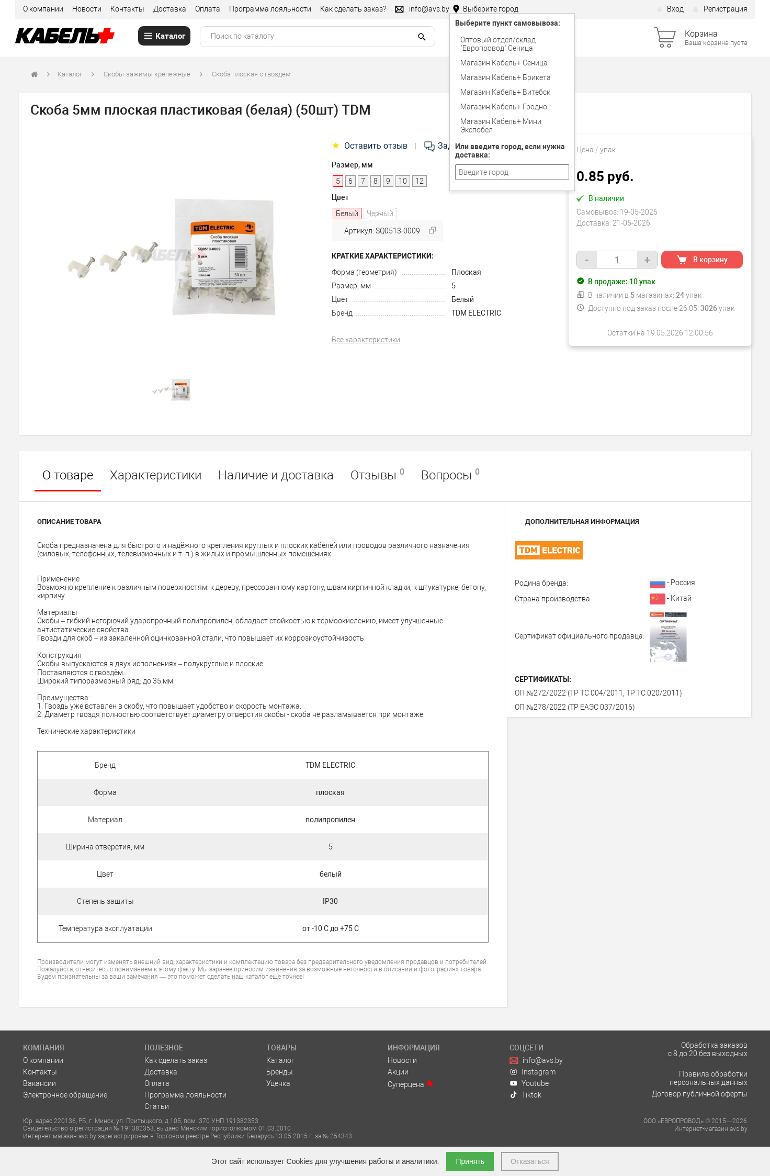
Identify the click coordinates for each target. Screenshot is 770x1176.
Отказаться (530, 1161)
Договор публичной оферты (700, 1094)
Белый (462, 299)
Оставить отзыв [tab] (371, 146)
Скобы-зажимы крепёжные (147, 74)
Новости (86, 9)
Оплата (207, 9)
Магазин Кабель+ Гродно (503, 107)
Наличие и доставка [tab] (276, 475)
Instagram (532, 1072)
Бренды (279, 1072)
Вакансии (39, 1083)
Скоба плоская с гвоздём (251, 74)
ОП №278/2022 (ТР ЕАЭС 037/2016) (575, 707)
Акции (398, 1072)
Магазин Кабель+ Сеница (504, 63)
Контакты (127, 9)
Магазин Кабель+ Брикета (505, 77)
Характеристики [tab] (155, 475)
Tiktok (525, 1095)
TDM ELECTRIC (476, 313)
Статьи (156, 1106)
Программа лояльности (270, 9)
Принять (470, 1161)
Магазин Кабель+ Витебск (505, 92)
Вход (670, 9)
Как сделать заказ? (353, 9)
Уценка (278, 1083)
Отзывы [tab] (377, 475)
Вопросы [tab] (450, 475)
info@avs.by (536, 1060)
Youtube (529, 1083)
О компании (43, 9)
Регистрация (720, 9)
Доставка (169, 9)
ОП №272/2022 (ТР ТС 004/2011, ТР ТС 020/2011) (598, 693)
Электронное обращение (65, 1095)
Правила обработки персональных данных (709, 1078)
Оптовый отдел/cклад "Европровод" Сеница (498, 44)
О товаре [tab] (67, 475)
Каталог (70, 74)
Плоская (466, 272)
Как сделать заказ (175, 1060)
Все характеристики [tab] (366, 339)
